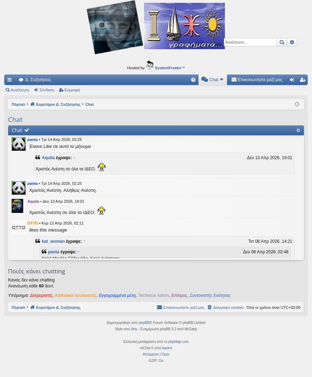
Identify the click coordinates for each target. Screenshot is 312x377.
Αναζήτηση (20, 90)
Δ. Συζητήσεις (38, 79)
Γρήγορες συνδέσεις (11, 81)
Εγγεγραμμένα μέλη (117, 295)
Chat (17, 130)
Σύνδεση (46, 90)
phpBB (144, 323)
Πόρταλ (18, 104)
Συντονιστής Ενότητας (210, 295)
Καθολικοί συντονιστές (76, 295)
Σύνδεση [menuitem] (293, 81)
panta (32, 139)
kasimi (167, 348)
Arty (134, 329)
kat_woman (53, 241)
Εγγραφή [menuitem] (304, 81)
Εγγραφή (72, 90)
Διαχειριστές (41, 295)
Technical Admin (153, 295)
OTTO (32, 223)
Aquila (48, 157)
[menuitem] (193, 79)
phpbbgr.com (178, 342)
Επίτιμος (179, 295)
